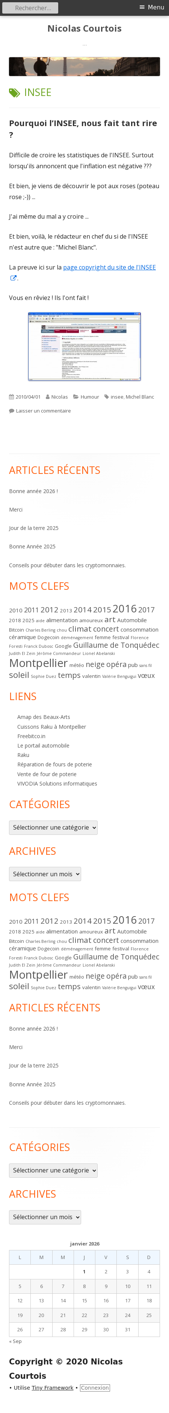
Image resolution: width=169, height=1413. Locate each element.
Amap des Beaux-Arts (43, 716)
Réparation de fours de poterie (54, 764)
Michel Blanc (140, 396)
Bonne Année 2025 (32, 546)
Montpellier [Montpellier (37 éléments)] (38, 662)
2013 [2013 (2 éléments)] (66, 610)
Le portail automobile (43, 745)
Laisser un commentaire (43, 410)
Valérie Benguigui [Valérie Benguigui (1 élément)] (119, 676)
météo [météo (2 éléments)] (76, 665)
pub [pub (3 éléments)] (133, 664)
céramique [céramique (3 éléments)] (22, 637)
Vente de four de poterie (47, 774)
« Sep (15, 1341)
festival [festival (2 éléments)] (120, 637)
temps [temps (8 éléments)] (69, 675)
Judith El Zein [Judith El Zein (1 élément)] (22, 653)
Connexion (95, 1388)
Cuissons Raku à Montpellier (51, 726)
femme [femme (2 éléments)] (103, 637)
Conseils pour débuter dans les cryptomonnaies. (67, 565)
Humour (90, 396)
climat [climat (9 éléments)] (80, 628)
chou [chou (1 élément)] (62, 630)
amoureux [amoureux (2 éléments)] (91, 620)
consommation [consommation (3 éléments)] (139, 629)
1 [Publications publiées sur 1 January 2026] (84, 1271)
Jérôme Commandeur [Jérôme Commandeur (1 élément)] (59, 653)
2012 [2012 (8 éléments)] (50, 609)
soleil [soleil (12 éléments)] (19, 675)
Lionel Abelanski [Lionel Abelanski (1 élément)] (99, 653)
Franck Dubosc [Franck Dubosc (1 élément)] (38, 646)
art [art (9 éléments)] (110, 619)
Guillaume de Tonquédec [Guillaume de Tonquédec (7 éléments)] (116, 645)
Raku (23, 754)
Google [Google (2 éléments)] (63, 646)
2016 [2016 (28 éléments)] (125, 608)
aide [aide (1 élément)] (40, 620)
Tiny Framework (52, 1388)
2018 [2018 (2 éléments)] (15, 620)
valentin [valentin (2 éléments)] (91, 676)
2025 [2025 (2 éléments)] (29, 620)
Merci (16, 509)
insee (117, 396)
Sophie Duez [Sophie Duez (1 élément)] (43, 676)
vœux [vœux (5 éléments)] (146, 675)
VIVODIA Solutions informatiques (57, 783)
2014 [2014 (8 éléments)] (83, 609)
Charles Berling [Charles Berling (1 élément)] (40, 630)
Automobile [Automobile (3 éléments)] (132, 620)
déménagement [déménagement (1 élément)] (77, 637)
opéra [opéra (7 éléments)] (116, 664)
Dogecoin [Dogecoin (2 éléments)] (48, 637)
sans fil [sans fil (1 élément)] (145, 665)
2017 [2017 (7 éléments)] (146, 609)
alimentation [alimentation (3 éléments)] (62, 620)
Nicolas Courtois (84, 28)
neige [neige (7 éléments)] (95, 664)
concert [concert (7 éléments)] (106, 629)
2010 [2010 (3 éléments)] (16, 610)
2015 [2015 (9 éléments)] (102, 609)
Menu (156, 7)
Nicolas (59, 396)
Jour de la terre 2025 (34, 527)
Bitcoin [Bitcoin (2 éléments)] (16, 629)
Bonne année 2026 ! (33, 491)
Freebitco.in (31, 736)
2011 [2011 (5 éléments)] (31, 609)
